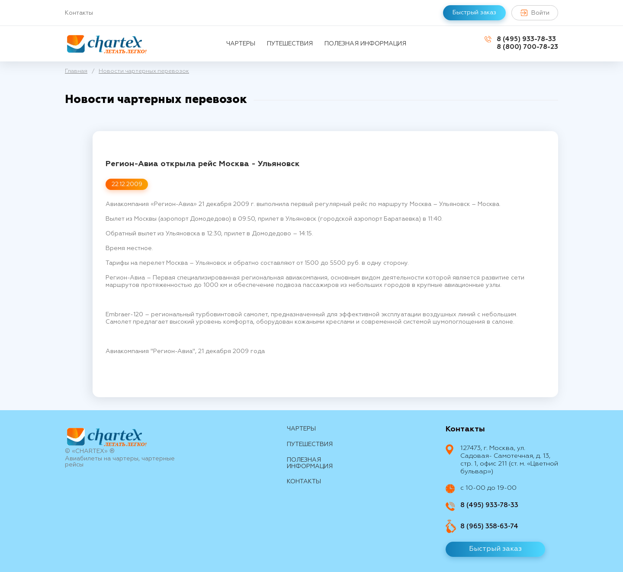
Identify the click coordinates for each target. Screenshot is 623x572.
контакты (304, 482)
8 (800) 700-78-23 (527, 47)
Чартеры (240, 44)
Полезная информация (365, 44)
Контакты (79, 13)
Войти (534, 13)
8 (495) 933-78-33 (526, 39)
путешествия (290, 44)
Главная (76, 71)
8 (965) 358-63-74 (489, 526)
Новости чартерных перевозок (144, 71)
